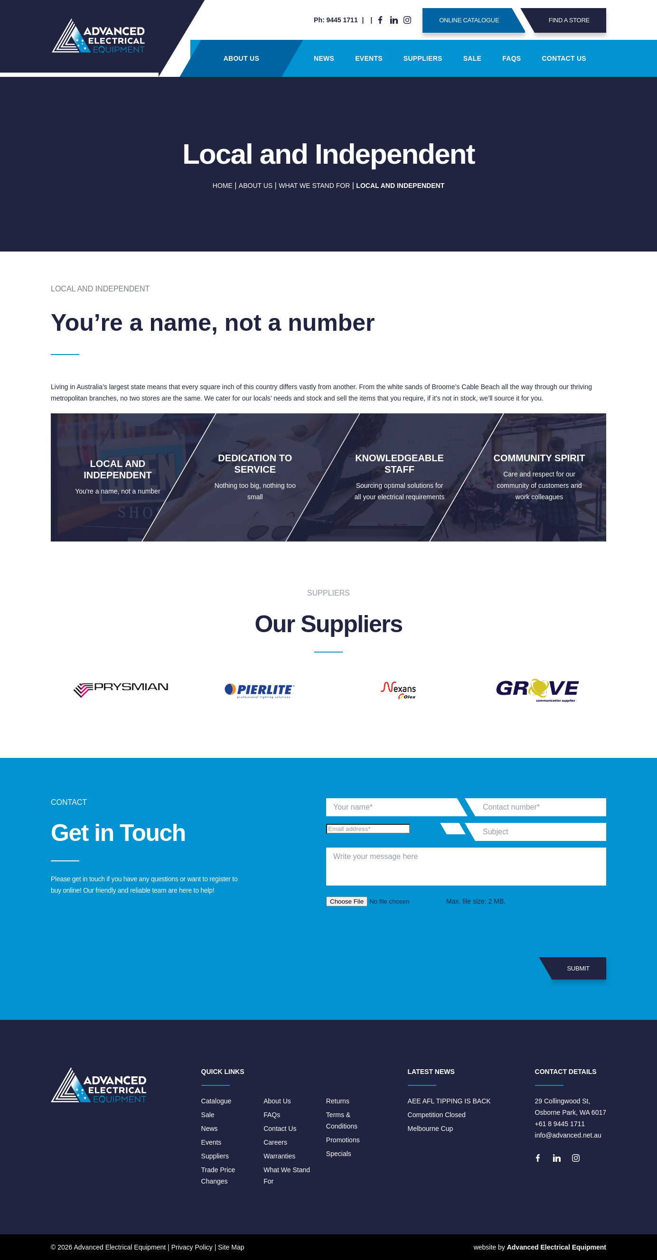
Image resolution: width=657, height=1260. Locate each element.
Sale (472, 58)
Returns (337, 1101)
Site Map (231, 1247)
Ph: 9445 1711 (336, 20)
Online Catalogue (482, 20)
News (324, 58)
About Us (241, 58)
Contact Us (564, 58)
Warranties (279, 1156)
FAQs (511, 58)
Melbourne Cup (430, 1128)
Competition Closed (437, 1115)
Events (369, 58)
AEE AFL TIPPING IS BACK (449, 1101)
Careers (275, 1142)
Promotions (343, 1140)
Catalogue (216, 1101)
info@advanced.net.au (568, 1135)
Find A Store (562, 20)
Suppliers (423, 58)
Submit (571, 968)
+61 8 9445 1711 (560, 1124)
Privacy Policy (192, 1247)
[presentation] (398, 932)
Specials (338, 1153)
